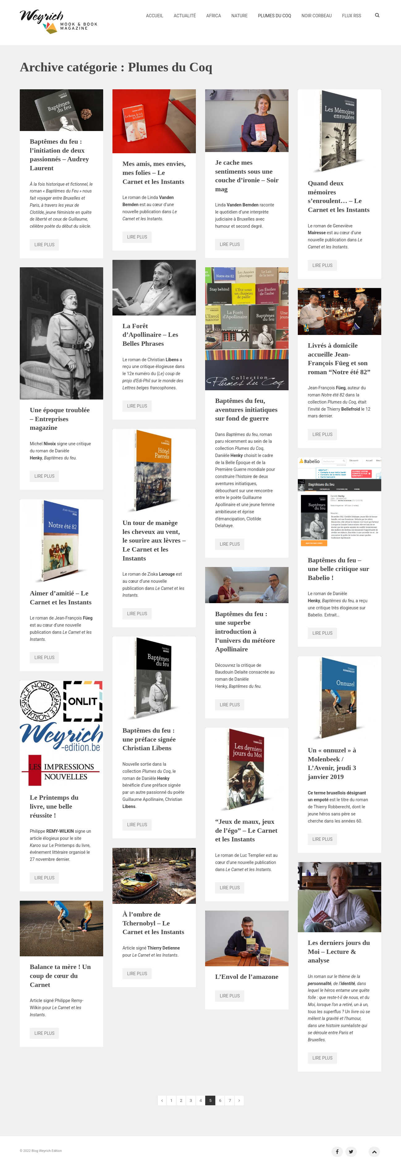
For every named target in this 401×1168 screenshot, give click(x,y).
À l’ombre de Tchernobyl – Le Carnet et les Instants (153, 923)
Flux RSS (351, 15)
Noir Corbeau (317, 15)
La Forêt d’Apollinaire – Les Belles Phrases (150, 334)
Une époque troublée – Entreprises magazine (60, 418)
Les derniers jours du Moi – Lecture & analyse (339, 951)
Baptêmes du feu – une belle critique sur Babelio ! (338, 569)
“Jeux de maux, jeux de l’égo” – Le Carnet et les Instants (246, 830)
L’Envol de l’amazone (246, 976)
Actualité (185, 15)
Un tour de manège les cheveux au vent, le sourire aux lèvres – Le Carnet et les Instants (154, 540)
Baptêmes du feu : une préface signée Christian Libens (148, 739)
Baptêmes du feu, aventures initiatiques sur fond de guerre (246, 409)
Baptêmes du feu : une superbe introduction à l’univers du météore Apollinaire (245, 631)
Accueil (154, 15)
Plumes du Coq (274, 15)
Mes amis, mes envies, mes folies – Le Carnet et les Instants (154, 172)
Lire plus (44, 244)
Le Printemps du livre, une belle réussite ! (54, 806)
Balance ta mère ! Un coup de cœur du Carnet (60, 975)
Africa (213, 15)
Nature (239, 15)
